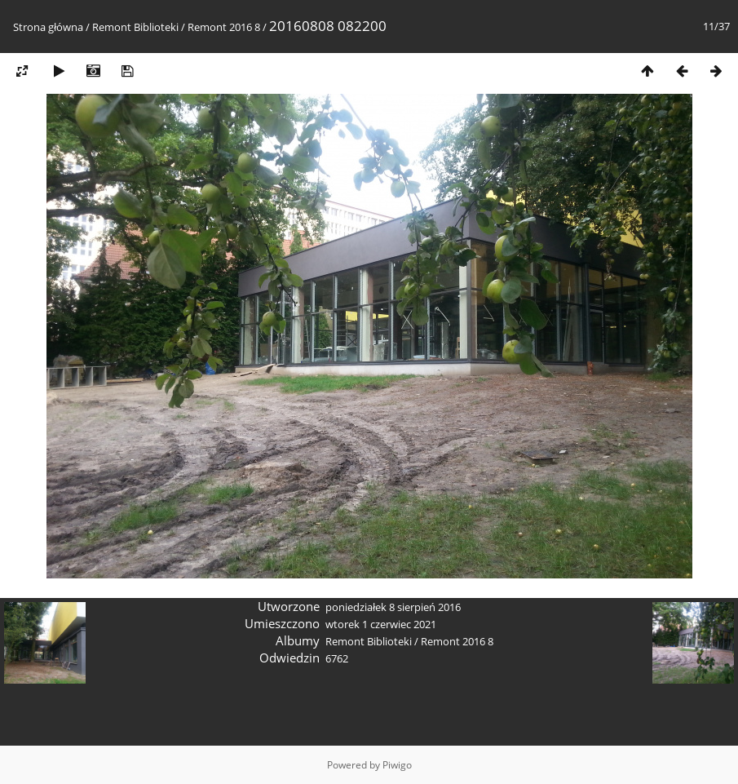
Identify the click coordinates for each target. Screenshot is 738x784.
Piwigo (397, 765)
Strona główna (48, 27)
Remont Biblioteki (135, 27)
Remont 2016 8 (224, 27)
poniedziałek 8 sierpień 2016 (393, 607)
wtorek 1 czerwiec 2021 (380, 624)
